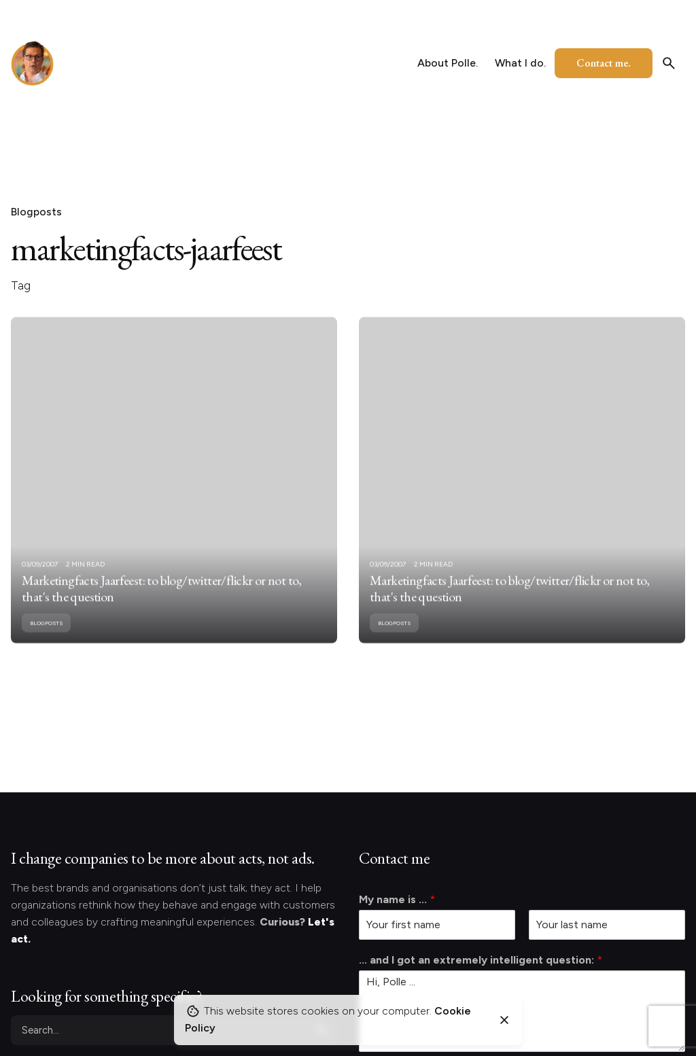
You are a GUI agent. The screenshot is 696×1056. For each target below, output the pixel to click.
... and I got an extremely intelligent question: (480, 959)
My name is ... (397, 899)
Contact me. (603, 63)
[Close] (504, 1020)
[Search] (668, 63)
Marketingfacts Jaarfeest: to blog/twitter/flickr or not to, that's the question (162, 603)
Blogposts (36, 211)
